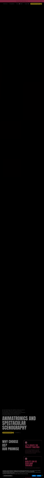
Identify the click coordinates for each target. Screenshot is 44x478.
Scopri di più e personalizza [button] (8, 475)
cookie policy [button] (32, 471)
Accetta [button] (39, 475)
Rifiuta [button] (34, 475)
